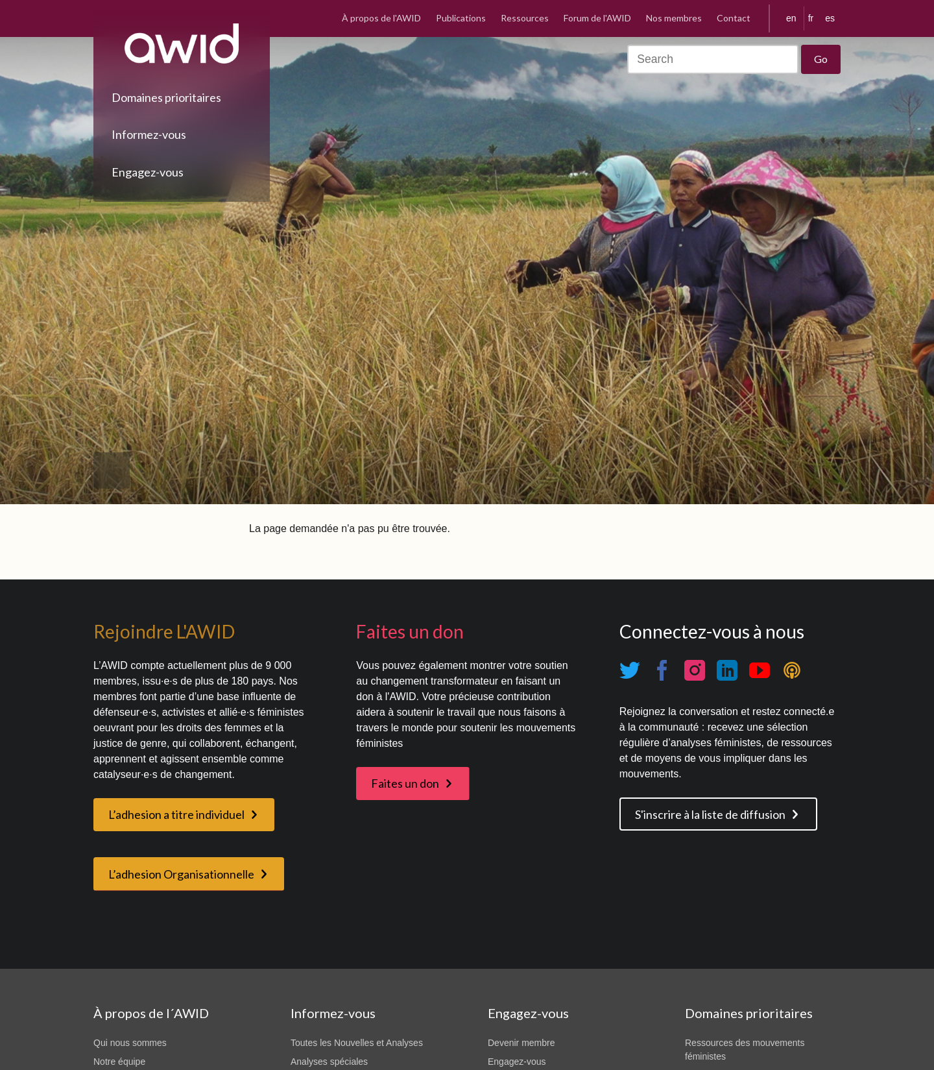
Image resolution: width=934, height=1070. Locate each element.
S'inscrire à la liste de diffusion (710, 814)
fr (811, 18)
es (830, 18)
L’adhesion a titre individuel (176, 814)
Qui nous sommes (130, 1043)
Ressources (525, 17)
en (791, 18)
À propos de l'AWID (381, 17)
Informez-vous (149, 134)
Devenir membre (521, 1043)
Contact (733, 17)
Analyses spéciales (329, 1061)
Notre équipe (119, 1061)
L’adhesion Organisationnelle (181, 874)
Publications (461, 17)
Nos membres (674, 17)
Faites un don (405, 783)
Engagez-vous (148, 172)
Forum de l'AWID (597, 17)
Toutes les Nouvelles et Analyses (357, 1043)
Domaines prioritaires (166, 97)
